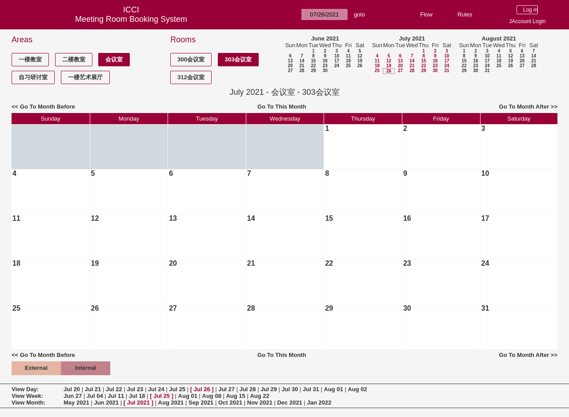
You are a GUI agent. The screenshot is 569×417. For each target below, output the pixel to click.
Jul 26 (202, 389)
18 (348, 60)
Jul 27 (226, 389)
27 (290, 70)
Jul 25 (177, 389)
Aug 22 (259, 396)
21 (301, 65)
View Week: (27, 396)
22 (313, 65)
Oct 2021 (230, 402)
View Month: (28, 402)
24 (336, 65)
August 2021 (499, 38)
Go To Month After (524, 106)
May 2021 (76, 402)
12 (359, 55)
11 (348, 55)
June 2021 (325, 38)
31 (446, 70)
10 (336, 55)
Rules (464, 14)
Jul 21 (92, 389)
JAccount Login (527, 21)
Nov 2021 (259, 402)
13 (290, 60)
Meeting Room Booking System (131, 19)
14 (301, 60)
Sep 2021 (200, 402)
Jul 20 (72, 389)
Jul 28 (248, 389)
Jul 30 (290, 389)
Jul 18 (137, 396)
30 (325, 70)
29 (313, 70)
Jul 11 (116, 396)
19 (359, 60)
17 (336, 60)
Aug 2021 (171, 402)
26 (359, 65)
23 (325, 65)
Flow (426, 14)
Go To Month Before (47, 106)
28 (301, 70)
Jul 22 (114, 389)
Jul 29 (268, 389)
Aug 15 (235, 396)
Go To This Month (281, 106)
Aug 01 (333, 389)
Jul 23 (135, 389)
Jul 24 (156, 389)
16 (325, 60)
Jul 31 (311, 389)
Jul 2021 (138, 402)
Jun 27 (73, 396)
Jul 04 (95, 396)
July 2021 (412, 38)
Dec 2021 (289, 402)
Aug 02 (357, 389)
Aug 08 (211, 396)
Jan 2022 (319, 402)
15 (313, 60)
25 (348, 65)
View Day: (25, 389)
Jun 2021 (106, 402)
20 (290, 65)
